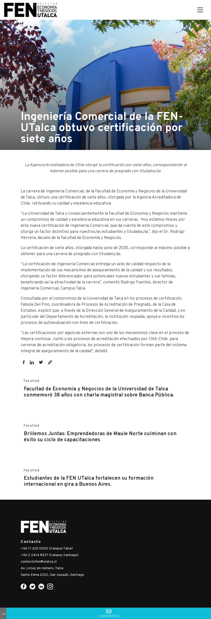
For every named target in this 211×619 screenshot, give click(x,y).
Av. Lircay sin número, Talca (42, 568)
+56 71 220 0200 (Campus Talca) (47, 548)
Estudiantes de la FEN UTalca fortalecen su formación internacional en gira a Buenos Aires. (88, 481)
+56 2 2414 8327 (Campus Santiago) (49, 555)
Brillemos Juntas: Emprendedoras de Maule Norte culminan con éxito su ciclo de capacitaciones (100, 437)
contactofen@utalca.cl (39, 562)
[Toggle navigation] (200, 10)
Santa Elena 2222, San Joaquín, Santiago (52, 575)
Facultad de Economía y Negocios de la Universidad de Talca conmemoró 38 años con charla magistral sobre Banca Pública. (99, 392)
